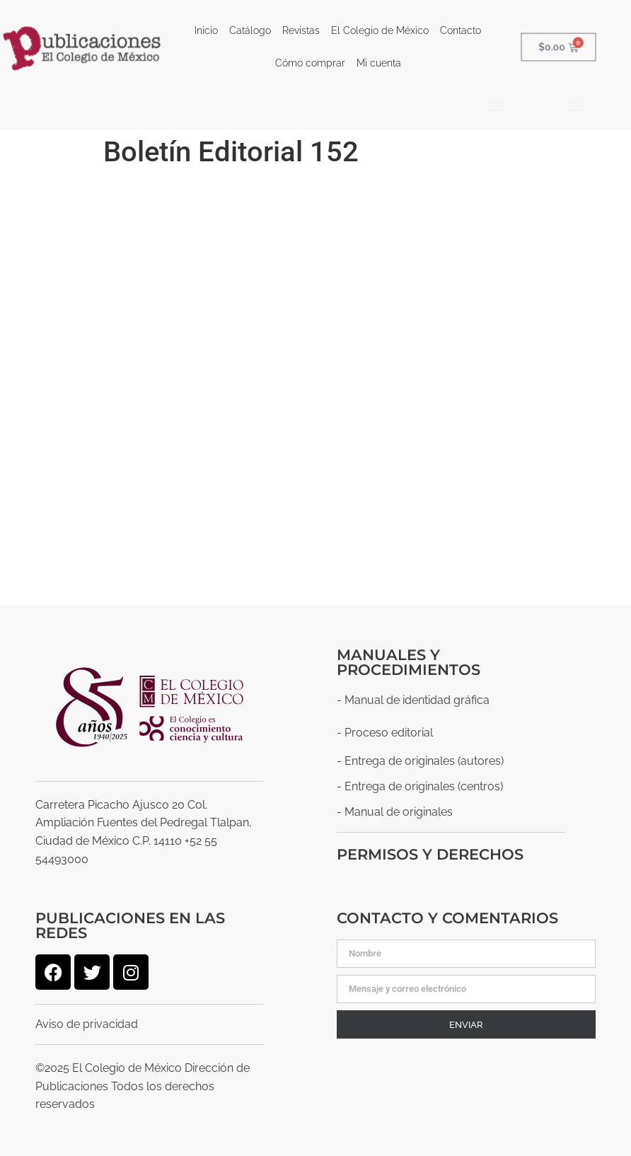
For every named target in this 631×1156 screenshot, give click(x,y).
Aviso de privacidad (86, 1024)
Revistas (301, 30)
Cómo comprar (310, 63)
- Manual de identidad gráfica (413, 700)
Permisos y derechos (430, 854)
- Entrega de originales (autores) (420, 761)
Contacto (460, 30)
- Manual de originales (395, 812)
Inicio (206, 30)
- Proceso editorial (385, 732)
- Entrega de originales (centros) (420, 786)
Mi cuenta (379, 63)
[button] (496, 105)
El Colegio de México (380, 30)
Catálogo (250, 30)
